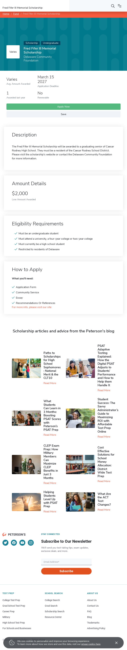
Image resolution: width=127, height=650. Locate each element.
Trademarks (93, 622)
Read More (49, 383)
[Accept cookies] (114, 642)
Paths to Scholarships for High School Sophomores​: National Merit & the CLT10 (52, 365)
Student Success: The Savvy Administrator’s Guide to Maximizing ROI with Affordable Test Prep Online (108, 415)
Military (6, 617)
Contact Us (93, 605)
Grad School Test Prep (13, 605)
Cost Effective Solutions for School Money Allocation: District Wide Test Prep (106, 461)
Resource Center (53, 617)
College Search (52, 600)
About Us (92, 600)
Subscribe (66, 571)
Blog (89, 617)
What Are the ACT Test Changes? (104, 499)
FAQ (89, 611)
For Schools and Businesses (16, 628)
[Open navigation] (119, 6)
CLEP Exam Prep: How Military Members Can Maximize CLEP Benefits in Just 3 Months (51, 462)
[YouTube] (22, 543)
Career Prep (8, 611)
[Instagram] (31, 543)
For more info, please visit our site (31, 307)
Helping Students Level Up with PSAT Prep (50, 499)
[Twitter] (5, 543)
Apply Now (63, 106)
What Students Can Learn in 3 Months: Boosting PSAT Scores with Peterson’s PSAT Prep (52, 415)
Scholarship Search (54, 611)
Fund (16, 13)
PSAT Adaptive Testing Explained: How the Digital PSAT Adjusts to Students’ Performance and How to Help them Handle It (106, 365)
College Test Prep (11, 600)
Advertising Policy (96, 628)
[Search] (113, 6)
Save (63, 114)
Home (6, 13)
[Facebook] (14, 543)
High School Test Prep (13, 622)
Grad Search (51, 605)
